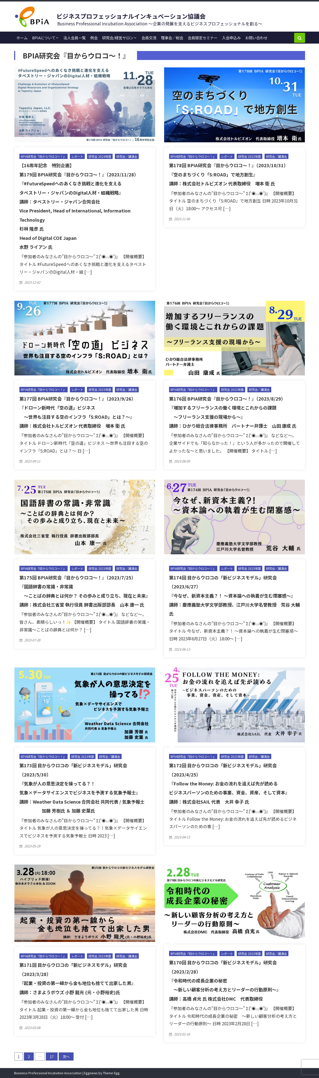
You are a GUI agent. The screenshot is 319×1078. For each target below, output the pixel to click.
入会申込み (231, 37)
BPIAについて (43, 37)
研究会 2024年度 (100, 156)
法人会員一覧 (74, 37)
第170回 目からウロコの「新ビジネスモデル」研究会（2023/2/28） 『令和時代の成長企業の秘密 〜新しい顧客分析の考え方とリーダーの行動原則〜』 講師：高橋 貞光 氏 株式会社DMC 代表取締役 (225, 980)
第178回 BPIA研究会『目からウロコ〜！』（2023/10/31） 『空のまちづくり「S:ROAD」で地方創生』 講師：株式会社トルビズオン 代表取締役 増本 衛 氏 (228, 174)
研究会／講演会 (126, 156)
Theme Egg (111, 1073)
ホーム (22, 37)
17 (52, 1056)
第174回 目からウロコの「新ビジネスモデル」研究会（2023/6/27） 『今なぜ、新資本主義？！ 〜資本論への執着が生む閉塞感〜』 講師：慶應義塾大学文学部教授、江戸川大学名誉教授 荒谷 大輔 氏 (234, 595)
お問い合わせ (256, 37)
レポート (77, 156)
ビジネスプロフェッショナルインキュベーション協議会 (131, 16)
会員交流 (148, 37)
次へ (66, 1056)
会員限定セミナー (203, 37)
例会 (94, 37)
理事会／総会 (172, 37)
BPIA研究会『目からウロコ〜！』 (43, 156)
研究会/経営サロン (118, 37)
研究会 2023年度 (249, 156)
